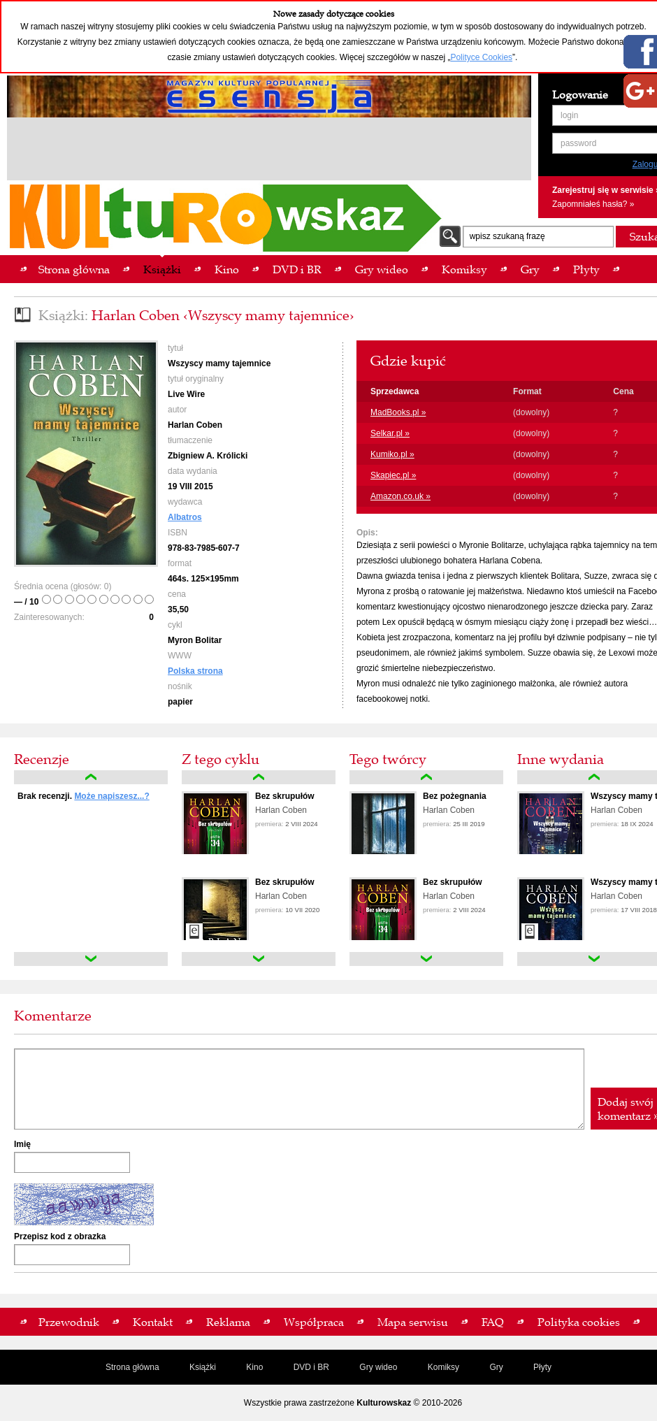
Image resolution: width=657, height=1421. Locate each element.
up (91, 777)
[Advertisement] (269, 151)
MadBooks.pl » (398, 412)
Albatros (185, 517)
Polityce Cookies (481, 57)
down (91, 959)
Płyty (542, 1367)
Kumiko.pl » (392, 454)
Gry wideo (378, 1367)
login (569, 115)
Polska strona (195, 671)
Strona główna (132, 1367)
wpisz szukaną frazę (507, 236)
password (578, 143)
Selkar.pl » (390, 433)
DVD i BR (311, 1367)
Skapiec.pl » (393, 475)
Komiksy (443, 1367)
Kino (254, 1367)
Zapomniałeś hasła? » (593, 204)
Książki (202, 1367)
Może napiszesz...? (111, 796)
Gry (496, 1367)
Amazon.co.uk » (400, 496)
